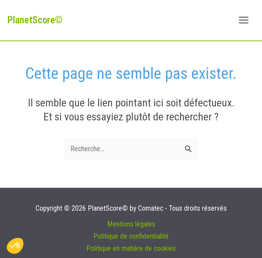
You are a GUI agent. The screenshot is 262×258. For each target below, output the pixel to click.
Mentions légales (131, 224)
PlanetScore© (35, 20)
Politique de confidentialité (131, 236)
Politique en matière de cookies (131, 248)
